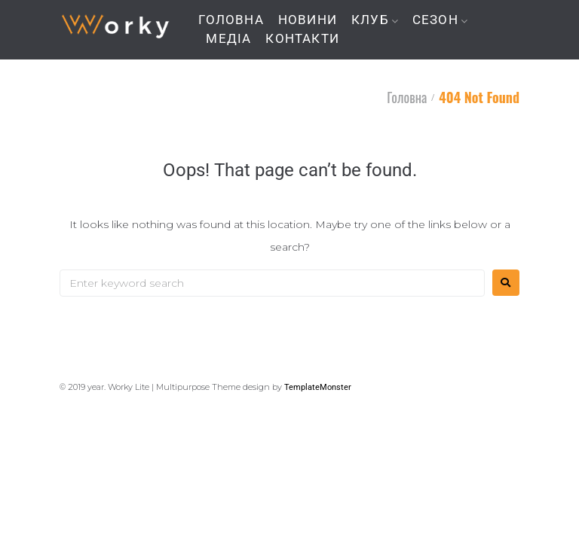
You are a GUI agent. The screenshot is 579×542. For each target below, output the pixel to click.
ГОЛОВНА (230, 20)
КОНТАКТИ (302, 38)
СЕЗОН (435, 20)
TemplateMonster (317, 387)
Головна (407, 97)
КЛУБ (370, 20)
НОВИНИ (307, 20)
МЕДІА (228, 38)
